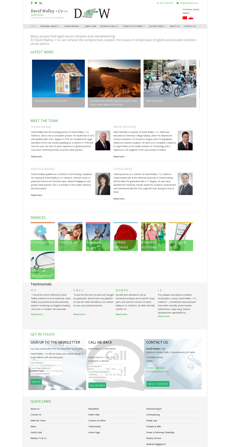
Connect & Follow (97, 386)
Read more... (37, 156)
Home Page (94, 398)
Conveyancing (71, 26)
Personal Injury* (49, 26)
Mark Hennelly (126, 127)
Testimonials (94, 392)
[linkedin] (40, 3)
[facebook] (31, 3)
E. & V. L (78, 255)
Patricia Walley (42, 169)
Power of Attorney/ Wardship (160, 398)
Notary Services (153, 404)
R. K (33, 255)
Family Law (90, 26)
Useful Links (36, 398)
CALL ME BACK (97, 350)
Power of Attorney (133, 26)
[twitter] (36, 3)
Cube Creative (98, 442)
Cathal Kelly (124, 169)
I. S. (160, 255)
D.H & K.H (122, 255)
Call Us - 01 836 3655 (158, 349)
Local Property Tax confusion (50, 100)
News (33, 392)
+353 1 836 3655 (166, 3)
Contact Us (190, 26)
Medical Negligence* (156, 410)
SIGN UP (36, 347)
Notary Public (156, 26)
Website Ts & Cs (38, 404)
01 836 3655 (109, 322)
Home (33, 26)
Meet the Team (38, 386)
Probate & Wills (108, 26)
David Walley (41, 127)
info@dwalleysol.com (188, 3)
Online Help (93, 380)
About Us (175, 26)
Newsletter (93, 374)
